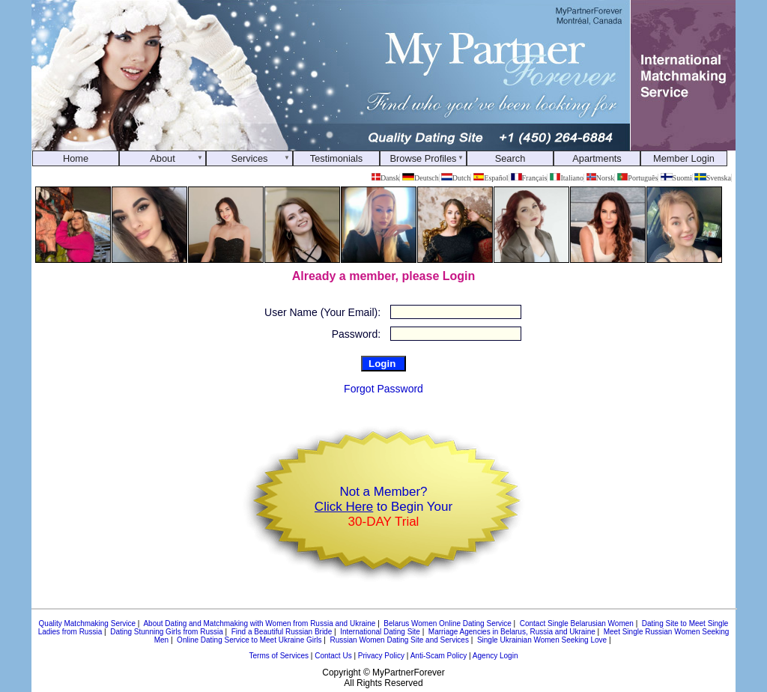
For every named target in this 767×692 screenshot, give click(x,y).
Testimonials (336, 158)
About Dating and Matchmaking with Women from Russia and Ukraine (259, 623)
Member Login (684, 158)
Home (75, 158)
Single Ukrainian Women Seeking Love (542, 640)
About (162, 158)
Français (529, 178)
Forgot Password (383, 389)
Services (249, 158)
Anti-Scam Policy (438, 656)
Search (510, 158)
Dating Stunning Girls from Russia (166, 632)
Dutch (455, 178)
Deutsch (420, 178)
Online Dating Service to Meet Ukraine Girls (249, 640)
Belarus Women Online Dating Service (447, 623)
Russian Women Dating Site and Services (399, 640)
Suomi (676, 178)
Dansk (385, 178)
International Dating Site (380, 632)
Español (491, 178)
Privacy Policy (381, 656)
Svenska (712, 178)
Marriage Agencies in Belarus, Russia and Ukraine (511, 632)
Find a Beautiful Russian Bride (282, 632)
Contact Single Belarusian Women (577, 623)
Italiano (566, 178)
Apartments (596, 158)
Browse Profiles (423, 158)
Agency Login (495, 656)
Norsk (600, 178)
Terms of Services (279, 656)
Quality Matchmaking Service (87, 623)
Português (637, 178)
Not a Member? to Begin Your (383, 507)
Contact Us (333, 656)
